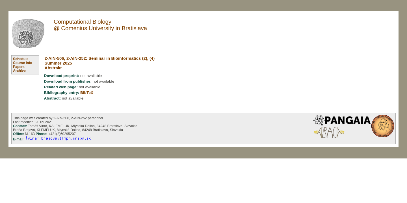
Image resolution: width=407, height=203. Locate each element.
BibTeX (86, 93)
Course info (22, 63)
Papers (19, 67)
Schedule (20, 59)
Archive (19, 71)
